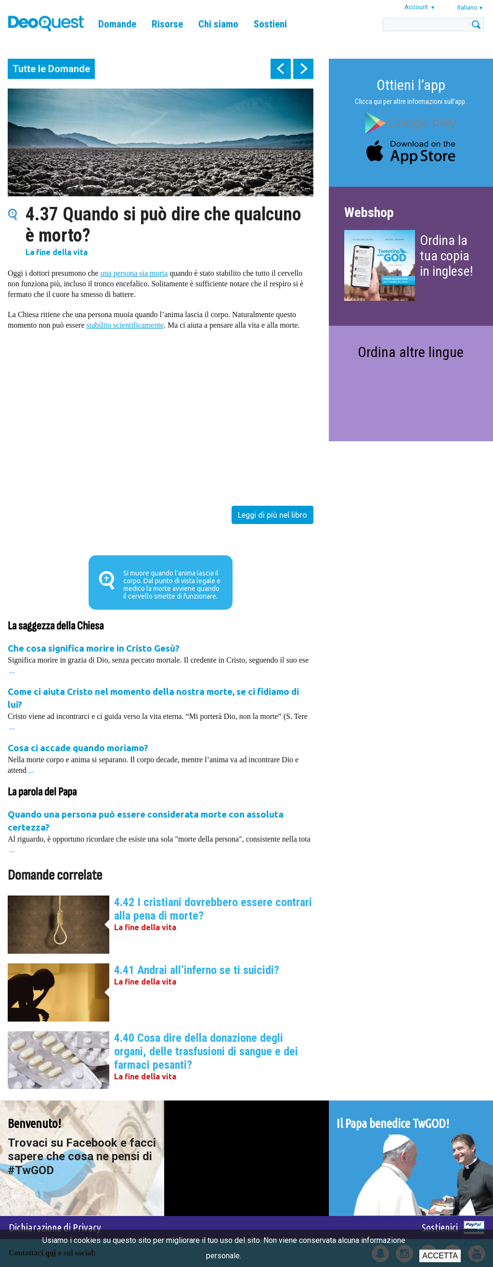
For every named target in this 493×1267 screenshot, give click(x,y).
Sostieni (270, 24)
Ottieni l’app (410, 85)
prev (281, 69)
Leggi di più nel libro (272, 515)
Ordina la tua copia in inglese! (446, 255)
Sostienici (440, 1227)
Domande (117, 24)
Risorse (167, 24)
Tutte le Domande (51, 69)
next (303, 69)
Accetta (439, 1256)
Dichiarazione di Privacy (55, 1227)
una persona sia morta (134, 273)
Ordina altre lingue (411, 352)
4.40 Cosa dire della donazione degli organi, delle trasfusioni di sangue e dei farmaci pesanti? (206, 1051)
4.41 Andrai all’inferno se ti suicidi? (196, 970)
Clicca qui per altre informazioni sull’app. (411, 101)
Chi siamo (218, 24)
